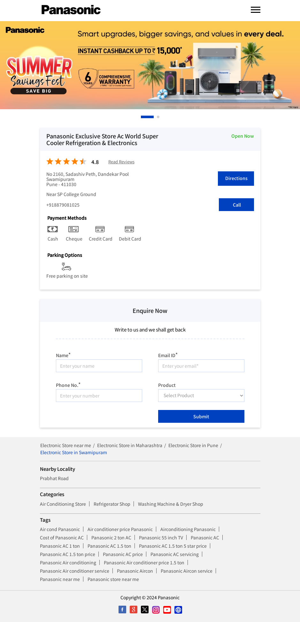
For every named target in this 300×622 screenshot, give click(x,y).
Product (167, 385)
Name (63, 354)
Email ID (168, 354)
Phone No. (68, 384)
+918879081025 (63, 204)
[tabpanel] (150, 65)
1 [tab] (142, 117)
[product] (201, 395)
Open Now (242, 136)
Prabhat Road (54, 478)
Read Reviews (121, 162)
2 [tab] (158, 117)
